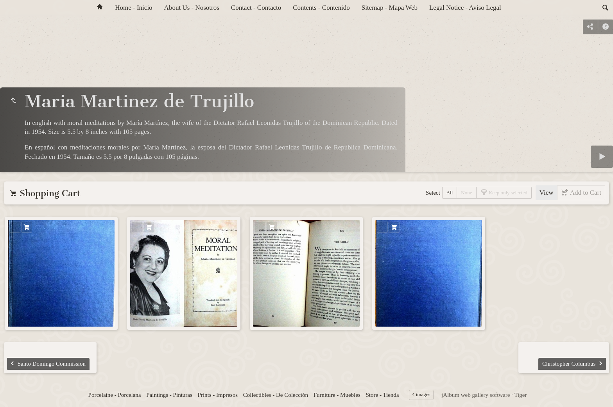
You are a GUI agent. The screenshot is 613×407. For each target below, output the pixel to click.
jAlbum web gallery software (475, 395)
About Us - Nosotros (191, 7)
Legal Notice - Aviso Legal (465, 7)
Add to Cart (584, 192)
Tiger (520, 395)
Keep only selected (507, 193)
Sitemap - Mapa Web (390, 7)
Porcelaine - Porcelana (114, 395)
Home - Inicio (133, 7)
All (449, 193)
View (547, 192)
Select (433, 193)
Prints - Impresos (218, 395)
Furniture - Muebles (337, 395)
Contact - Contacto (256, 7)
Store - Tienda (382, 395)
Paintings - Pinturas (169, 395)
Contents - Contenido (321, 7)
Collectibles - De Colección (275, 395)
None (466, 193)
